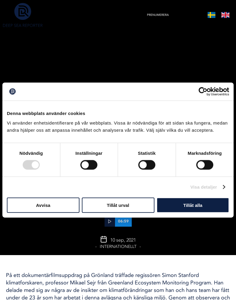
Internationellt (118, 246)
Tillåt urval (118, 204)
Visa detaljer (203, 187)
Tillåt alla (193, 204)
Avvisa (43, 204)
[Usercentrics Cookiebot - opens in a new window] (203, 91)
